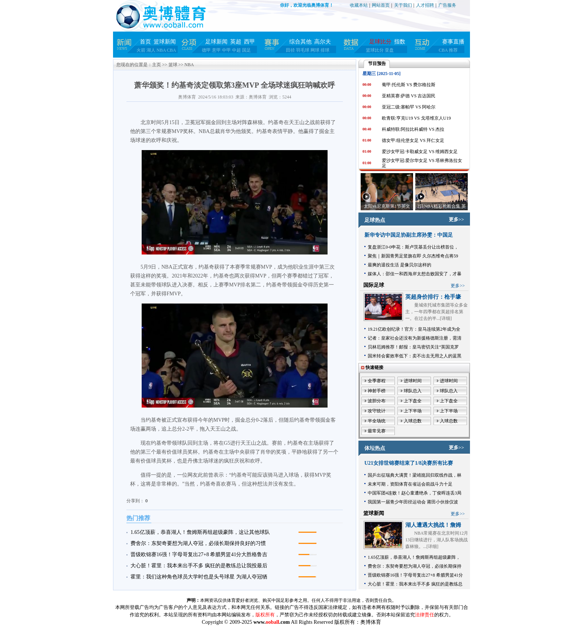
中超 (236, 50)
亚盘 (389, 50)
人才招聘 (425, 5)
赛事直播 (453, 42)
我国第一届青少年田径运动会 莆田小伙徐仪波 (413, 502)
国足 (246, 50)
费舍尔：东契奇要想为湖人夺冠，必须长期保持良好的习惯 (198, 543)
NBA (161, 50)
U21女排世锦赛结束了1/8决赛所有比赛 (408, 463)
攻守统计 (377, 410)
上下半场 (413, 410)
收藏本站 (359, 5)
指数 (399, 42)
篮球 (172, 64)
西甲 (249, 42)
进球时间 (413, 380)
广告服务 (447, 5)
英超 (235, 42)
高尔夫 (322, 42)
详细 (445, 318)
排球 (325, 50)
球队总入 (413, 390)
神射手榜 (377, 390)
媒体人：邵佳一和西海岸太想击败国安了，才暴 (414, 273)
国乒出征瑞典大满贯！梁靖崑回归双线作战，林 (414, 475)
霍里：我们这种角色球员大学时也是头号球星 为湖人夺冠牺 (199, 577)
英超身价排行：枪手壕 (433, 297)
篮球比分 (375, 50)
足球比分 (380, 42)
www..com (271, 622)
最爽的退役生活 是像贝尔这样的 (399, 264)
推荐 (453, 50)
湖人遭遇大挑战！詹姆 (433, 525)
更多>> (456, 219)
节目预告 (377, 63)
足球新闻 (216, 42)
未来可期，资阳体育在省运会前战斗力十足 (410, 484)
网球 (314, 50)
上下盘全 (413, 400)
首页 (145, 42)
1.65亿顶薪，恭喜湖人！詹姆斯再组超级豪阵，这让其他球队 (200, 532)
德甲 (206, 50)
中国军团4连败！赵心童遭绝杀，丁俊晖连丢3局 (414, 493)
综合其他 (300, 42)
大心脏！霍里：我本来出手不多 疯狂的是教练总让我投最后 (199, 565)
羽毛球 (302, 50)
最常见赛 (377, 431)
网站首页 (381, 5)
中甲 (226, 50)
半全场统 (377, 421)
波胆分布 (377, 400)
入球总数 (413, 421)
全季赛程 (377, 380)
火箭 (140, 50)
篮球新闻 (165, 42)
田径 (290, 50)
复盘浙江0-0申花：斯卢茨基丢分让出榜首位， (413, 247)
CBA (171, 50)
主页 (156, 64)
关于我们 (403, 5)
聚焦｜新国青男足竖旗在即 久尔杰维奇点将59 (413, 256)
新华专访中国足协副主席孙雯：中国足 (408, 235)
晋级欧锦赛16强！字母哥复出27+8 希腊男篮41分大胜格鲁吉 (199, 554)
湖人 (150, 50)
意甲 (216, 50)
